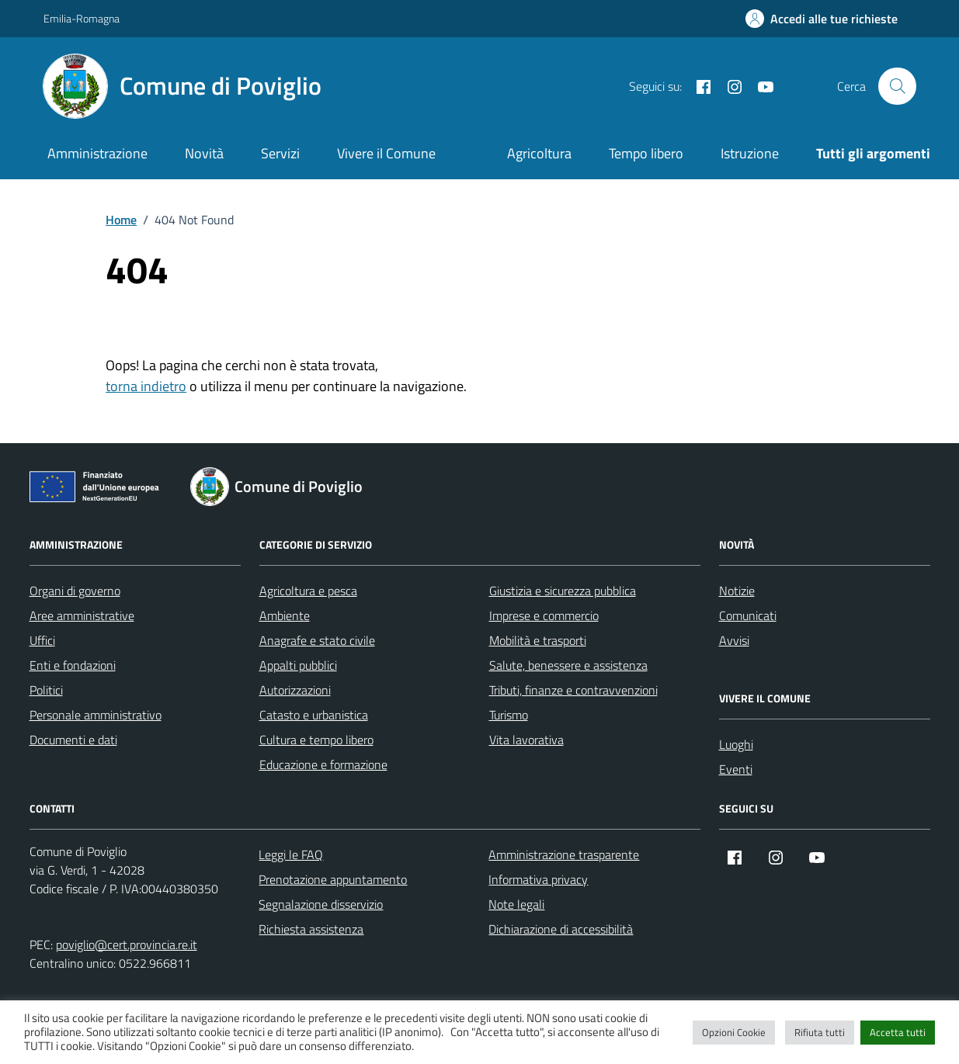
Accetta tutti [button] (898, 1032)
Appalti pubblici (298, 665)
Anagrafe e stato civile (317, 640)
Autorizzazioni (295, 690)
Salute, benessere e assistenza (568, 665)
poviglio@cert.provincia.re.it (126, 944)
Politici (46, 690)
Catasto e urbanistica (313, 714)
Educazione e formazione (323, 764)
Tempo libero (646, 153)
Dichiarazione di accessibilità (560, 929)
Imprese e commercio (544, 615)
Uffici (42, 640)
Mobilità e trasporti (537, 640)
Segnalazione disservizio (321, 904)
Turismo (508, 714)
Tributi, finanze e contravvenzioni (573, 690)
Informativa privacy (538, 879)
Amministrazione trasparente (563, 854)
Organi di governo (75, 590)
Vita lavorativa (526, 739)
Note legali (516, 904)
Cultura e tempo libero (316, 739)
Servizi (280, 153)
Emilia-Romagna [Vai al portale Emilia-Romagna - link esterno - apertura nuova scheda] (81, 18)
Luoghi (736, 744)
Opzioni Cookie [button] (734, 1032)
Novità (204, 153)
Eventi (735, 769)
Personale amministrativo (96, 714)
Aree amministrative (82, 615)
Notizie (737, 590)
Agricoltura (539, 153)
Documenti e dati (73, 739)
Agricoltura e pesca (308, 590)
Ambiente (284, 615)
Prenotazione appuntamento (333, 879)
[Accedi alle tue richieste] (821, 18)
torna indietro (146, 386)
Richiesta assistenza (311, 929)
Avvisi (734, 640)
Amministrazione (97, 153)
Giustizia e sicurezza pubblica (562, 590)
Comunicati (748, 615)
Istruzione (750, 153)
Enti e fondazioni (73, 665)
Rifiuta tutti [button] (819, 1032)
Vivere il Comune (386, 153)
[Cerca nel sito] (897, 86)
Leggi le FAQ (291, 854)
